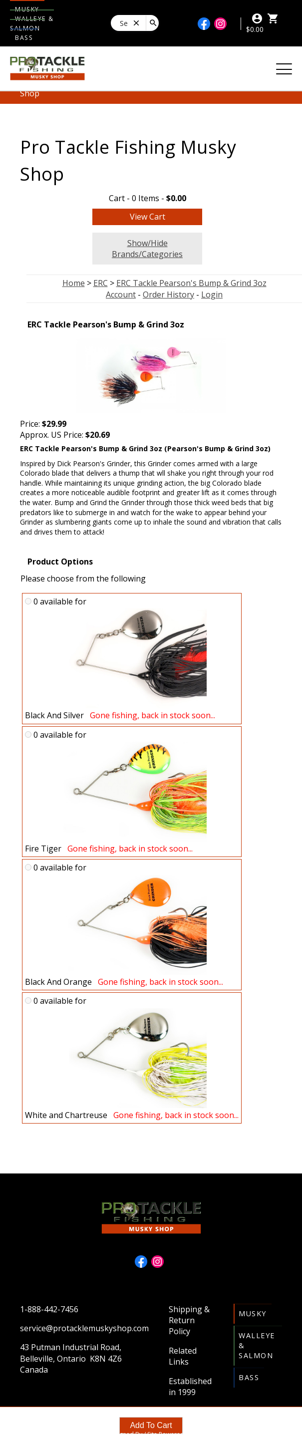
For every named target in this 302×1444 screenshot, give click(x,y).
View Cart (147, 216)
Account (121, 294)
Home (73, 283)
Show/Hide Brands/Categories (147, 249)
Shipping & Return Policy (189, 1320)
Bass (24, 37)
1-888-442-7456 (49, 1309)
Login (212, 294)
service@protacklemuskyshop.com (84, 1328)
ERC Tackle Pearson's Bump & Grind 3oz (191, 283)
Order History (168, 294)
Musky (253, 1313)
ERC (100, 283)
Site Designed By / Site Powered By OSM (151, 1434)
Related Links (183, 1356)
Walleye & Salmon (32, 23)
